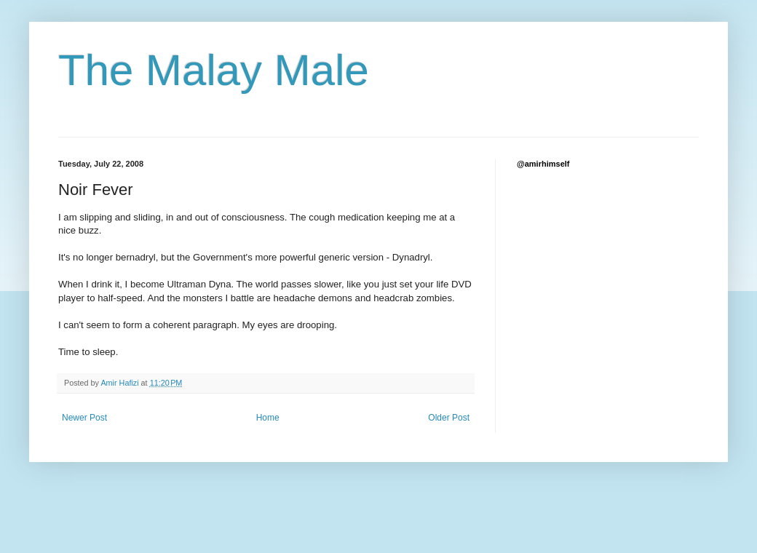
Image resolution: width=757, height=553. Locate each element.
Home (268, 418)
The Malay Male (213, 70)
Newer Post (84, 418)
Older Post (448, 418)
